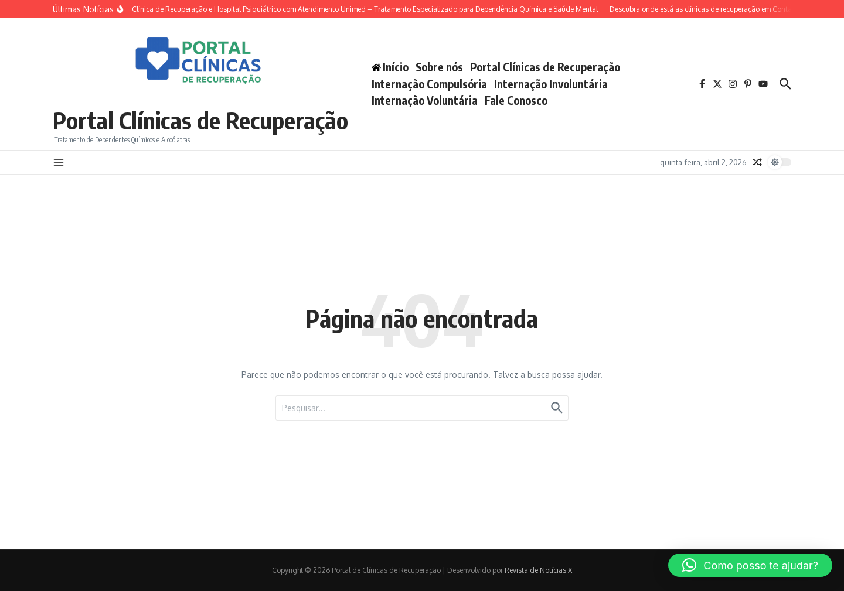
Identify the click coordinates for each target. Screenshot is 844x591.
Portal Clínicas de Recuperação (200, 120)
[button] (750, 565)
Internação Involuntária (551, 84)
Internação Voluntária (425, 100)
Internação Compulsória (429, 84)
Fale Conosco (516, 100)
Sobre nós (439, 67)
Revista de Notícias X (538, 570)
